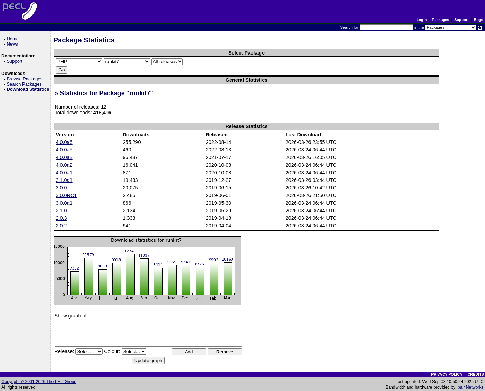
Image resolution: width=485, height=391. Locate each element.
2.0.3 (61, 218)
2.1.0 (61, 210)
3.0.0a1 (64, 203)
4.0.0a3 (64, 157)
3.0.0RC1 (66, 195)
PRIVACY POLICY (446, 374)
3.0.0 (61, 187)
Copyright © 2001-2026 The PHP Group (38, 381)
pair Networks (471, 387)
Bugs (478, 20)
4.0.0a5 (64, 150)
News (13, 44)
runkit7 (139, 93)
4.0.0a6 (64, 142)
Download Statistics (29, 89)
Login (422, 20)
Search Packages (25, 84)
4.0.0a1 (64, 172)
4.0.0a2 (64, 165)
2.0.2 (61, 225)
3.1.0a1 (64, 180)
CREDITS (475, 374)
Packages (440, 20)
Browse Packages (26, 78)
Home (14, 38)
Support (461, 20)
